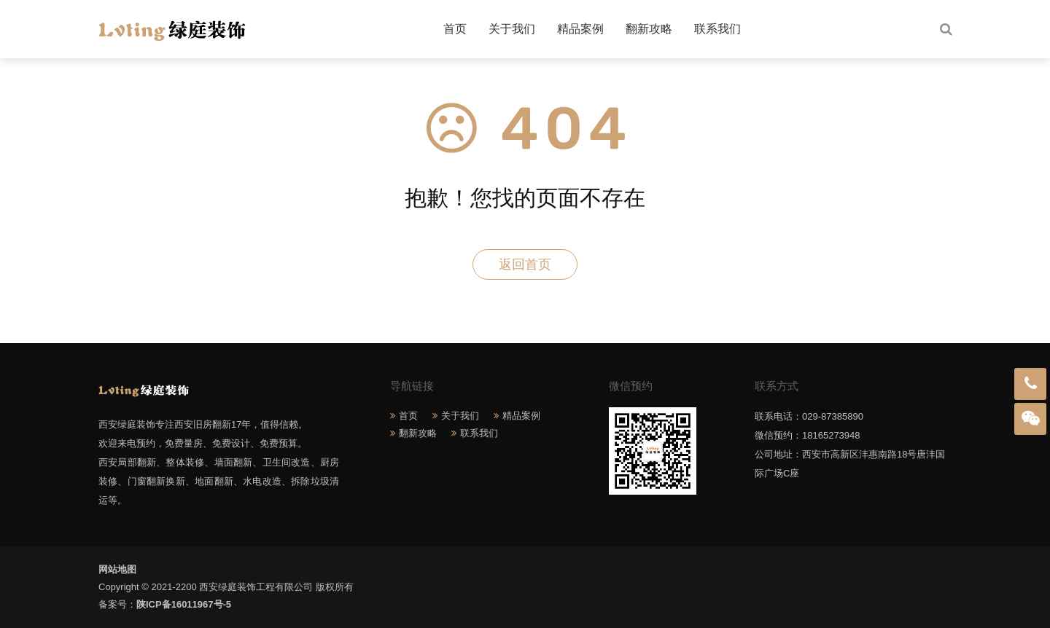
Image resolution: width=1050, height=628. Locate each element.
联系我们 (717, 29)
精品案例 (580, 29)
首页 (455, 29)
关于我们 (512, 29)
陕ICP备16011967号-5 (183, 604)
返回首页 (525, 264)
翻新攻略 (649, 29)
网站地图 (117, 569)
